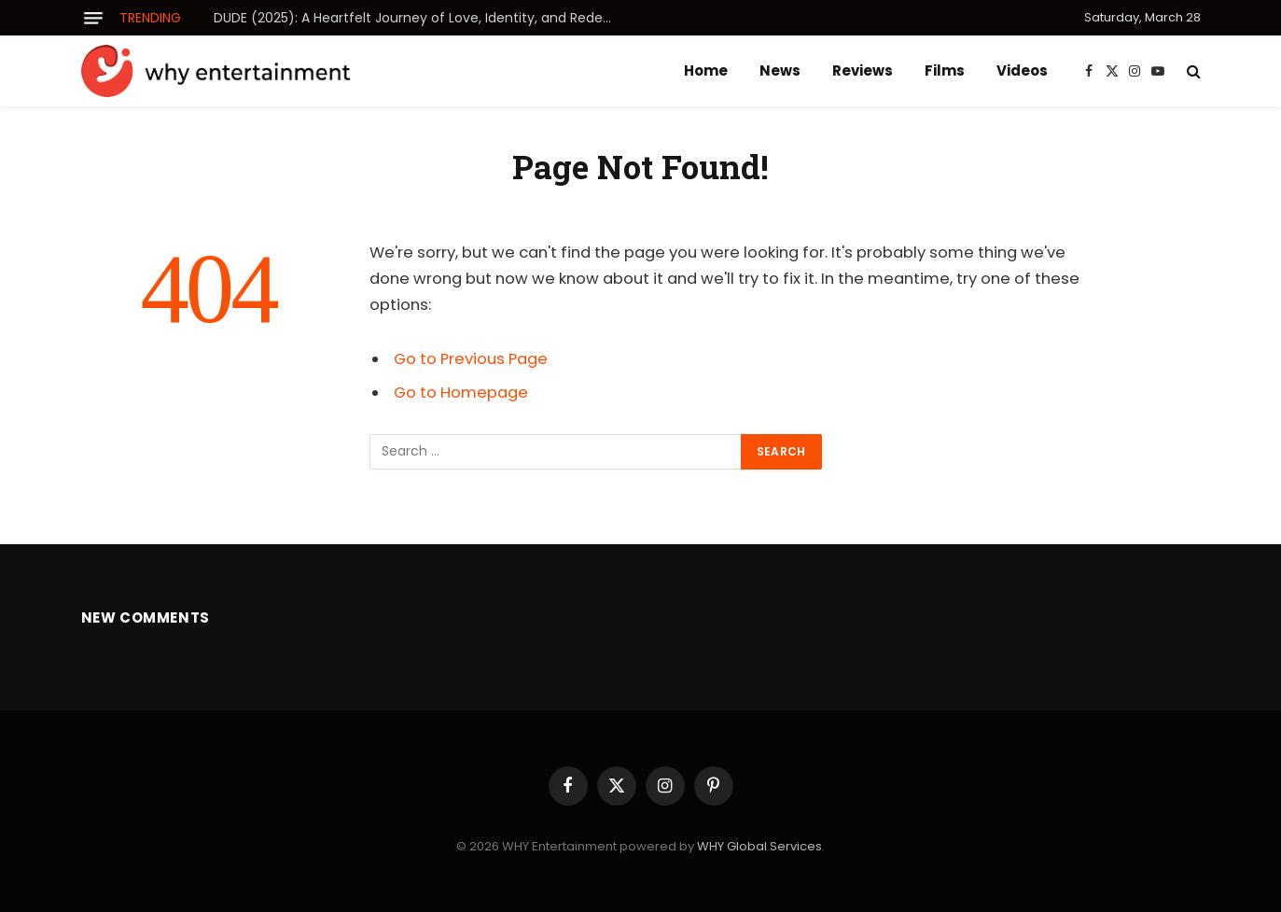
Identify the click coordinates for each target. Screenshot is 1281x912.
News (780, 70)
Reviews (862, 70)
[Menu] (93, 18)
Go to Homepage (461, 392)
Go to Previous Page (471, 359)
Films (945, 70)
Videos (1022, 70)
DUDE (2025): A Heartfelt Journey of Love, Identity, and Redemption (424, 17)
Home (706, 70)
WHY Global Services (759, 846)
